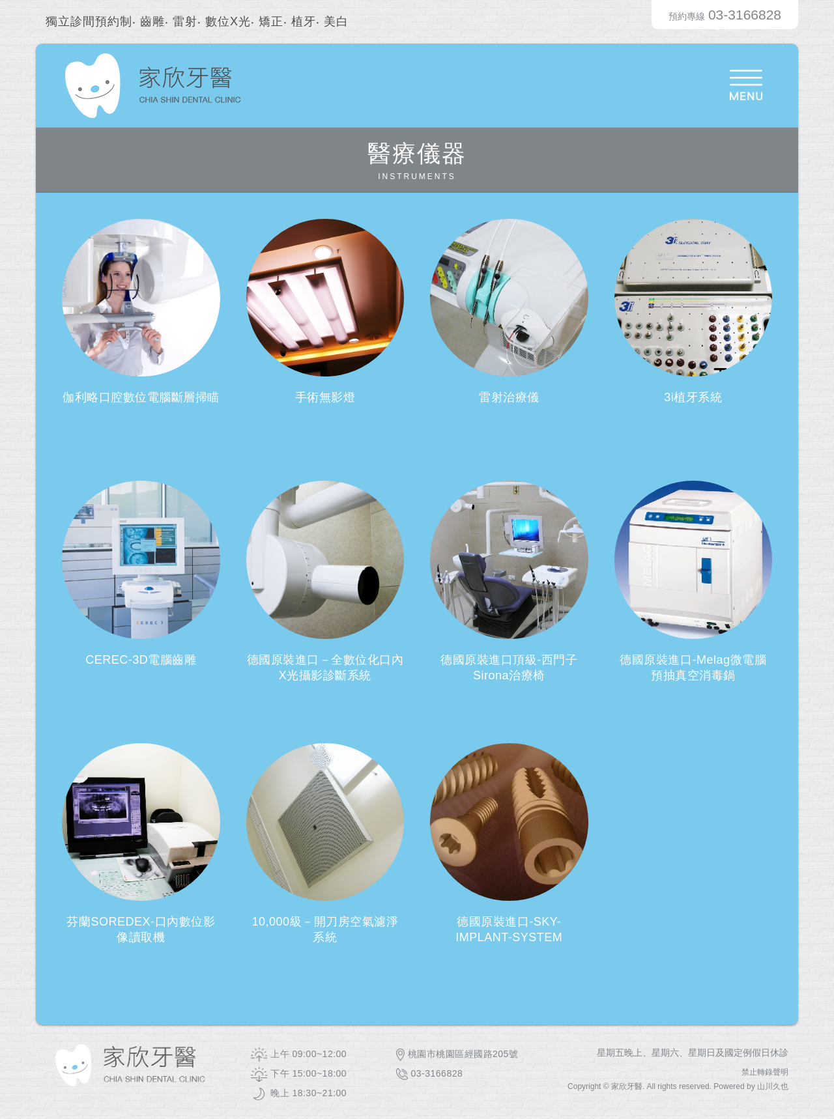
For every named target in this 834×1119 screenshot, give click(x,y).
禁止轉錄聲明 (764, 1072)
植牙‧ (305, 21)
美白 (336, 21)
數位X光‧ (230, 21)
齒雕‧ (154, 21)
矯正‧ (273, 21)
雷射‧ (187, 21)
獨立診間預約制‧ (91, 21)
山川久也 (772, 1086)
